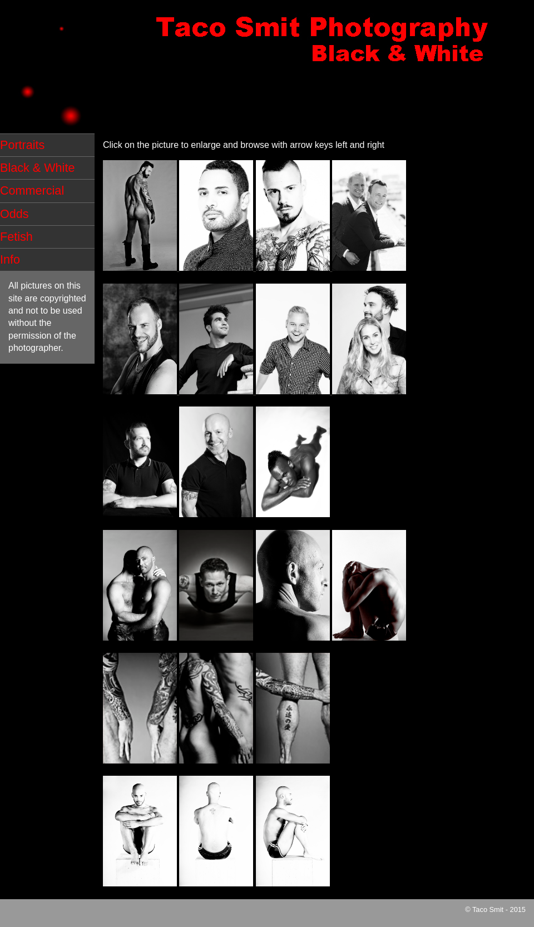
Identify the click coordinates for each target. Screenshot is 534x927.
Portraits (22, 145)
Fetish (16, 237)
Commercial (32, 190)
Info (10, 259)
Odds (14, 214)
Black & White (37, 168)
